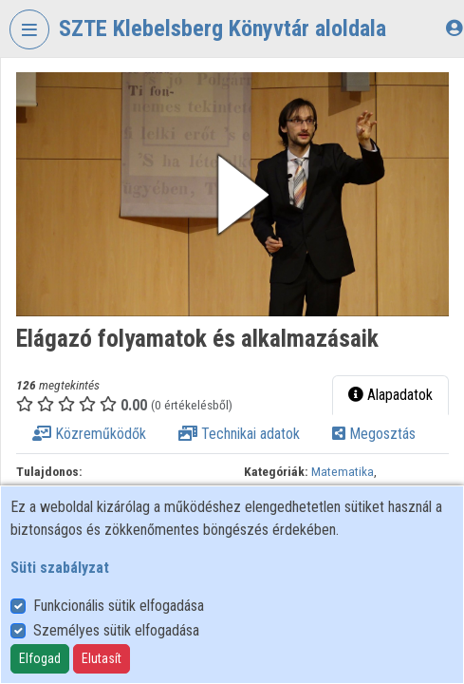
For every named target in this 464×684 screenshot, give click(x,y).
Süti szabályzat (59, 568)
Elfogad (40, 658)
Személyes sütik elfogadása (116, 630)
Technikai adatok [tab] (239, 434)
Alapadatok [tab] (390, 395)
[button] (232, 194)
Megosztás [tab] (374, 434)
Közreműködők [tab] (89, 434)
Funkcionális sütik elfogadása (118, 606)
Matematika (342, 471)
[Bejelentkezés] (454, 28)
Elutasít (101, 658)
